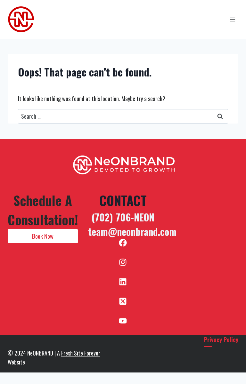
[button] (43, 236)
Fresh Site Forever (80, 353)
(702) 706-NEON (123, 217)
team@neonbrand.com (132, 231)
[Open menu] (232, 19)
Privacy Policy (221, 339)
